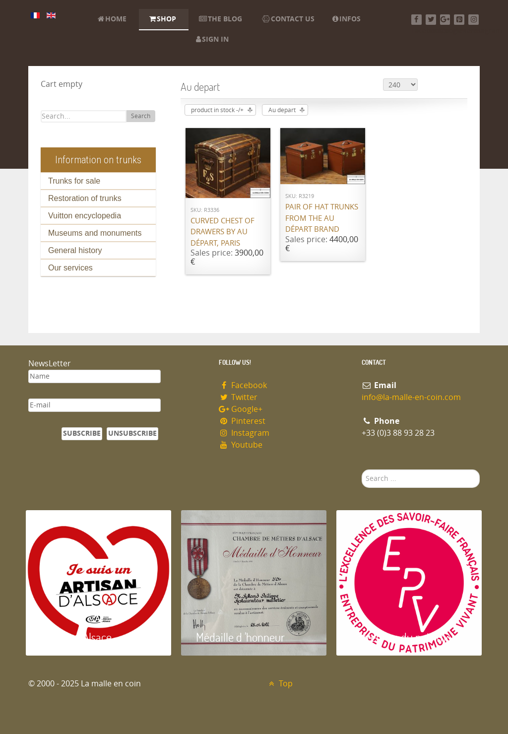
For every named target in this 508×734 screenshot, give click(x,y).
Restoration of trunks (85, 198)
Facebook (243, 385)
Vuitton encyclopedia (84, 215)
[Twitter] (431, 19)
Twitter (238, 397)
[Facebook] (416, 19)
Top (279, 683)
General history (75, 250)
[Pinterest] (459, 19)
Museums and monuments (95, 233)
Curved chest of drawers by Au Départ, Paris (222, 232)
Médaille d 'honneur (240, 637)
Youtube (240, 445)
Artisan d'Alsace (76, 637)
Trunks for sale (74, 181)
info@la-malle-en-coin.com (411, 397)
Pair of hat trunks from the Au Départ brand (321, 218)
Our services (70, 268)
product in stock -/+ (217, 110)
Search (140, 116)
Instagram (244, 433)
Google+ (240, 409)
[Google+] (445, 19)
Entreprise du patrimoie (405, 637)
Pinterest (242, 421)
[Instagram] (473, 19)
